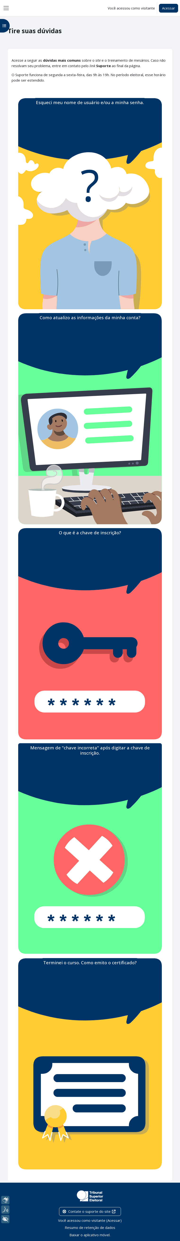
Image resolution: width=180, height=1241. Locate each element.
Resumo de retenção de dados (90, 1227)
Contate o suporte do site (89, 1211)
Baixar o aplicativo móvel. (89, 1234)
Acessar (168, 8)
